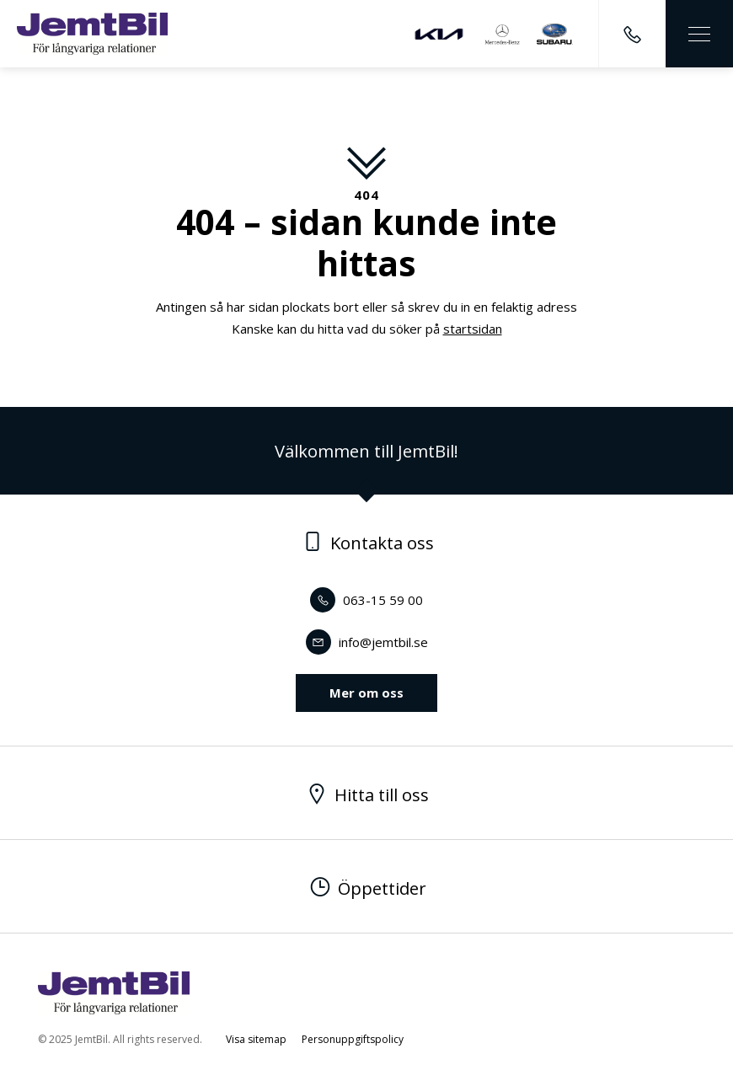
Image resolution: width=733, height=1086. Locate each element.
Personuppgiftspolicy (353, 1039)
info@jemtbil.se (367, 642)
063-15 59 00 (366, 600)
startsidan (472, 328)
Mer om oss (366, 692)
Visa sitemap (256, 1039)
